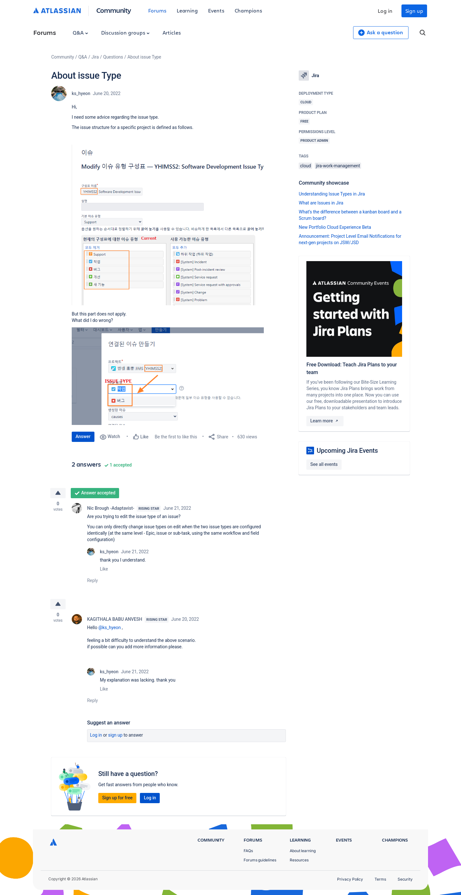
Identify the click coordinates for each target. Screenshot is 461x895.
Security (405, 879)
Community (113, 10)
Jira (95, 57)
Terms (380, 879)
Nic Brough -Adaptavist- (110, 508)
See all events (323, 464)
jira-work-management (338, 165)
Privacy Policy (350, 879)
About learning (303, 850)
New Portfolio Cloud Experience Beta (335, 227)
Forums (157, 10)
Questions (113, 57)
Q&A (80, 32)
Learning (187, 10)
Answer (83, 436)
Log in (385, 10)
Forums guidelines (260, 860)
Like (104, 569)
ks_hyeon (81, 93)
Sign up (414, 10)
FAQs (248, 850)
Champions (248, 10)
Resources (299, 860)
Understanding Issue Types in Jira (332, 193)
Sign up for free (117, 798)
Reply (92, 580)
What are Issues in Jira (321, 202)
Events (216, 10)
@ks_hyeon (109, 628)
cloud (305, 165)
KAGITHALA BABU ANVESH (114, 620)
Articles (172, 32)
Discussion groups (125, 32)
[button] (168, 225)
